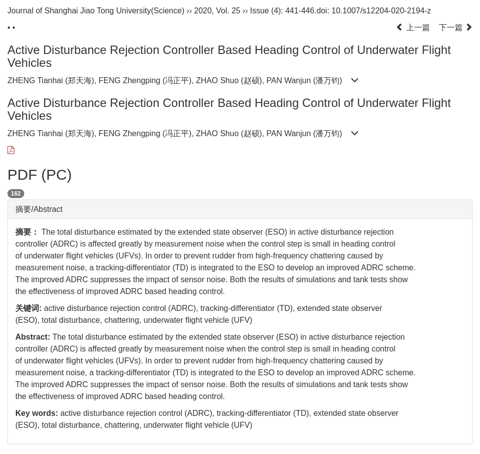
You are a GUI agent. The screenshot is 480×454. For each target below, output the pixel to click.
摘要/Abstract (38, 209)
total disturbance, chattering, (92, 320)
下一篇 (456, 27)
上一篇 (412, 27)
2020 (203, 10)
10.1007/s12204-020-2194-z (381, 10)
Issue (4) (265, 10)
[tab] (240, 209)
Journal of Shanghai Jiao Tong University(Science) (95, 10)
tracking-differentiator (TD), (248, 308)
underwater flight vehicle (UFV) (198, 320)
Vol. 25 (228, 10)
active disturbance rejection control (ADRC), (122, 308)
